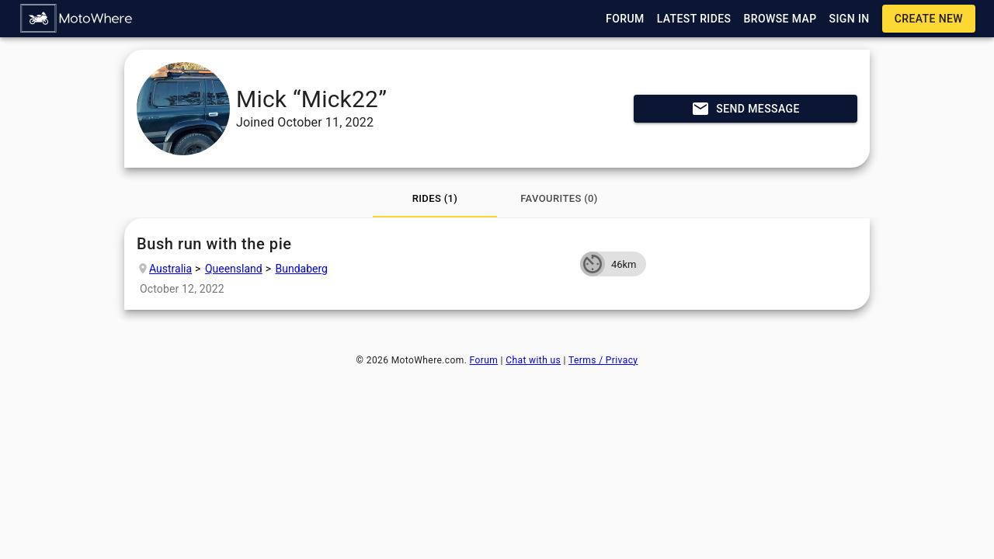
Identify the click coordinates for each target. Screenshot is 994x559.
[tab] (435, 198)
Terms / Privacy (603, 360)
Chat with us (533, 360)
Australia (170, 268)
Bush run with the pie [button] (352, 244)
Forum (484, 360)
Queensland (233, 268)
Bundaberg (302, 268)
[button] (77, 18)
